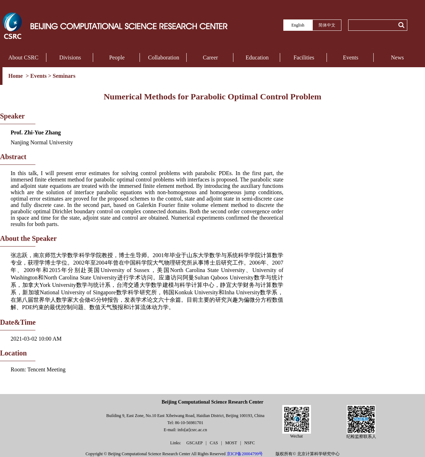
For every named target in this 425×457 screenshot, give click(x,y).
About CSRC (23, 57)
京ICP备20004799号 (245, 453)
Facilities (304, 57)
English (298, 25)
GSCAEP (195, 442)
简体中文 (326, 25)
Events (350, 57)
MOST (231, 442)
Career (210, 57)
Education (257, 57)
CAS (214, 442)
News (397, 57)
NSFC (249, 442)
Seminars (64, 76)
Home (16, 76)
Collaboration (163, 57)
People (117, 57)
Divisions (70, 57)
